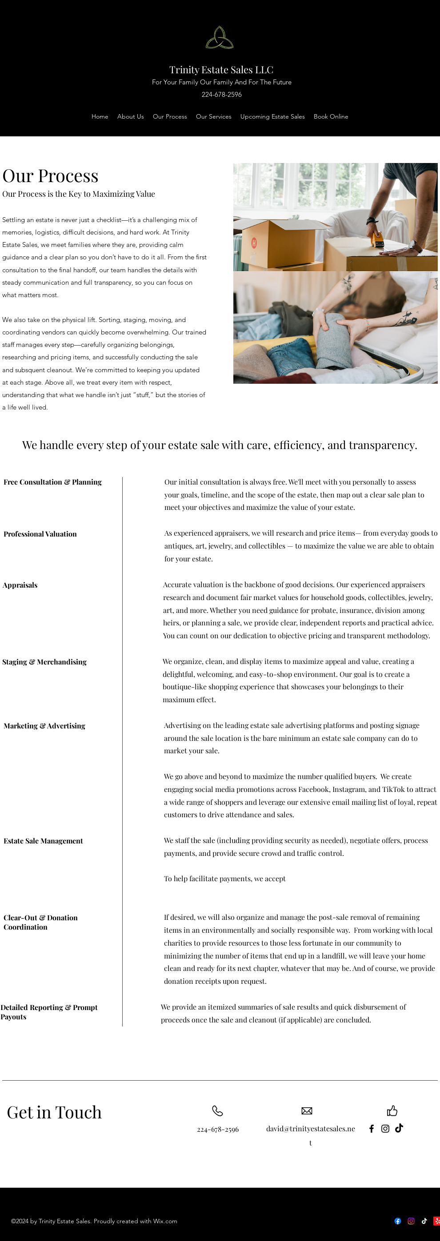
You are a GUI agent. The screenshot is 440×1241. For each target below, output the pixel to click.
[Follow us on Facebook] (397, 1221)
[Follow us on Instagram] (411, 1221)
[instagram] (385, 1128)
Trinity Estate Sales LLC (221, 69)
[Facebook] (371, 1128)
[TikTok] (399, 1128)
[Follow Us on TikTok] (424, 1221)
